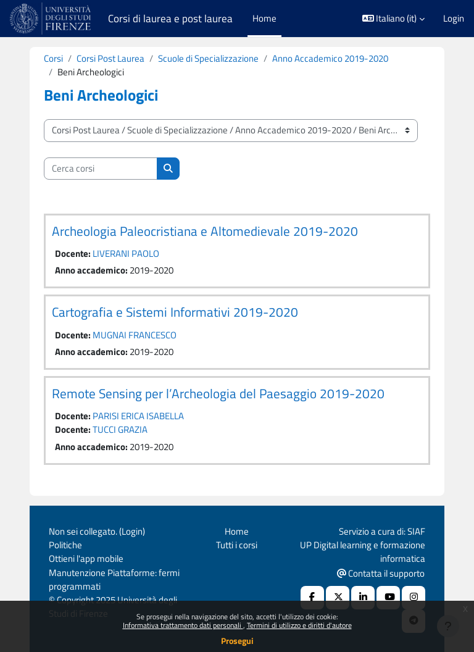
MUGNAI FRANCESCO (135, 335)
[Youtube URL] (388, 597)
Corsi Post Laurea (110, 58)
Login (453, 18)
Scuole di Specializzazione (208, 58)
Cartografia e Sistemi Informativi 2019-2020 (175, 312)
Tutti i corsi (236, 545)
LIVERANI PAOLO (126, 253)
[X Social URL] (337, 597)
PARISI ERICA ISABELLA (138, 416)
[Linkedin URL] (363, 597)
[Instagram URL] (413, 597)
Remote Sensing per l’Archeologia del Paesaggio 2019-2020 (218, 393)
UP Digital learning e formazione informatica (362, 552)
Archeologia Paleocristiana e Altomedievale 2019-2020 (205, 231)
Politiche (65, 545)
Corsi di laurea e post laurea (170, 18)
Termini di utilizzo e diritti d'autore (299, 625)
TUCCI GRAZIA (120, 429)
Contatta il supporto (381, 573)
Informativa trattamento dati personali (183, 625)
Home (237, 531)
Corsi (53, 58)
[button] (393, 18)
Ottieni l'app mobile (86, 558)
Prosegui (237, 640)
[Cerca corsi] (100, 168)
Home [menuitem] (264, 18)
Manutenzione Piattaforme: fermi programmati (114, 579)
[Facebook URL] (312, 597)
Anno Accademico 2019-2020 (330, 58)
